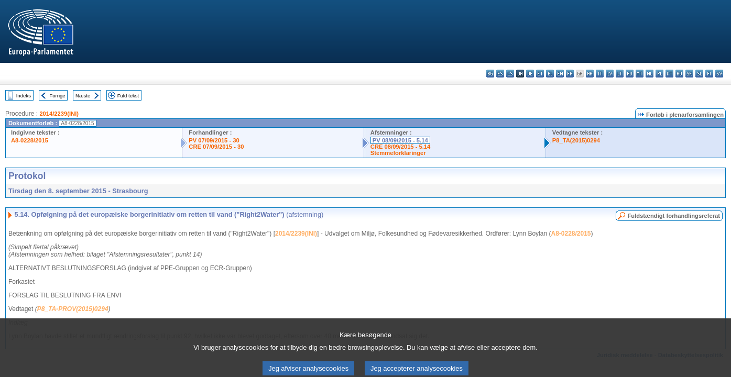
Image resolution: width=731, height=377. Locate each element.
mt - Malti (639, 73)
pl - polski (659, 73)
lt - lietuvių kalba (620, 73)
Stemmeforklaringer (398, 153)
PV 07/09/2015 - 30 (214, 140)
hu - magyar (630, 73)
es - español (500, 73)
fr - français (570, 73)
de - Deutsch (530, 73)
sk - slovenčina (689, 73)
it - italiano (600, 73)
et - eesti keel (540, 73)
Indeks (23, 95)
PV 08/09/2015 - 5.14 (400, 140)
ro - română (679, 73)
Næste (82, 95)
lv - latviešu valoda (610, 73)
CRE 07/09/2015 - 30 (216, 146)
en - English (560, 73)
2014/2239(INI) (59, 113)
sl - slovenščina (699, 73)
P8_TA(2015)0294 (576, 140)
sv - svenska (719, 73)
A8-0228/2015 (29, 140)
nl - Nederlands (649, 73)
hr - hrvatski (590, 73)
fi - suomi (709, 73)
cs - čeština (510, 73)
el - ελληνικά (550, 73)
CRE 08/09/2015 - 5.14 (400, 146)
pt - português (669, 73)
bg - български (490, 73)
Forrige (57, 95)
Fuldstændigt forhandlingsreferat (673, 216)
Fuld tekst (128, 95)
